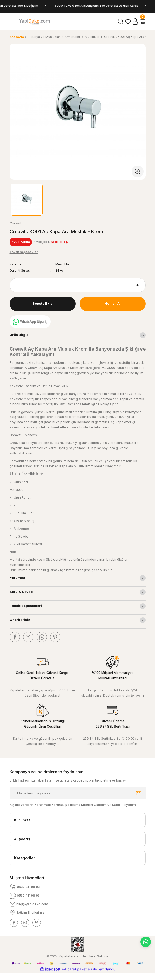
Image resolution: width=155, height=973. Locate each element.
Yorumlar (17, 578)
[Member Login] (135, 21)
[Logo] (34, 21)
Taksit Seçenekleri (26, 606)
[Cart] (142, 21)
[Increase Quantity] (141, 285)
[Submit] (139, 793)
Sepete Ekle (42, 303)
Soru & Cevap (21, 592)
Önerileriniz (20, 620)
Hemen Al (113, 303)
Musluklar (62, 264)
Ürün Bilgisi (20, 335)
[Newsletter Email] (78, 793)
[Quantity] (78, 285)
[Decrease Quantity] (14, 285)
